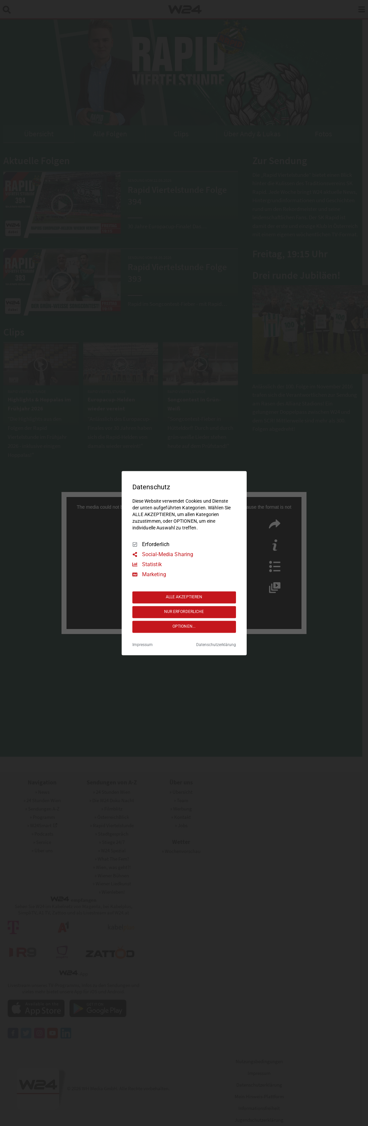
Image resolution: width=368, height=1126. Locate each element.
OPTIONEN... (184, 626)
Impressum (142, 645)
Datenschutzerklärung (216, 645)
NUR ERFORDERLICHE (184, 612)
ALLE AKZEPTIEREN (184, 597)
